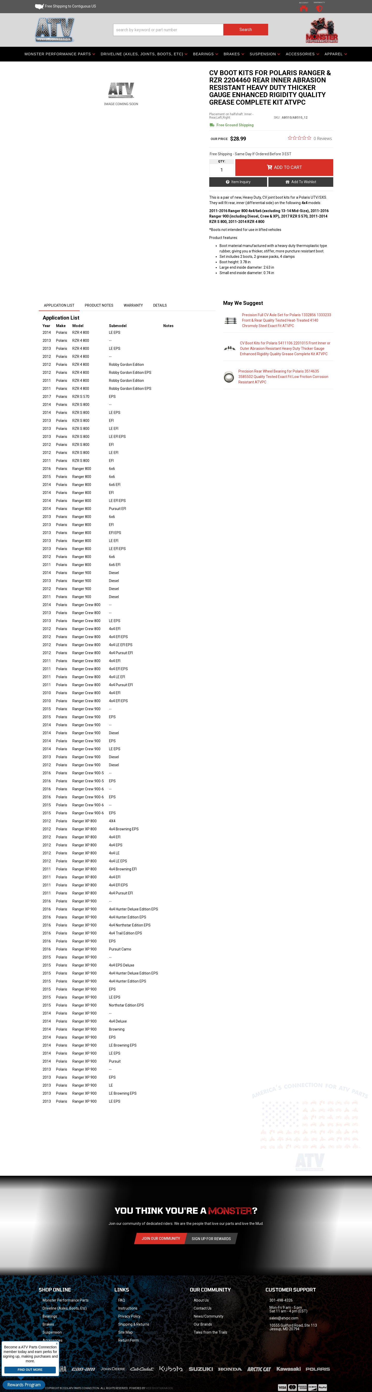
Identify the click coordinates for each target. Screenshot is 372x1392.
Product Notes (99, 305)
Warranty (133, 305)
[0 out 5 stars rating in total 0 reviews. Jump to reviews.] (310, 138)
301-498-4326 (281, 1300)
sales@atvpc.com (283, 1318)
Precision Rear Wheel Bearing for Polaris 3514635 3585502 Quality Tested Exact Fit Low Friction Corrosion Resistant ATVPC (283, 376)
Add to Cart (288, 167)
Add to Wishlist (303, 182)
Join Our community (161, 1238)
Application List (59, 305)
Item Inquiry (241, 182)
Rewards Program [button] (24, 1385)
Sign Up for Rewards (211, 1239)
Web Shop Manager (159, 1381)
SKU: (277, 117)
